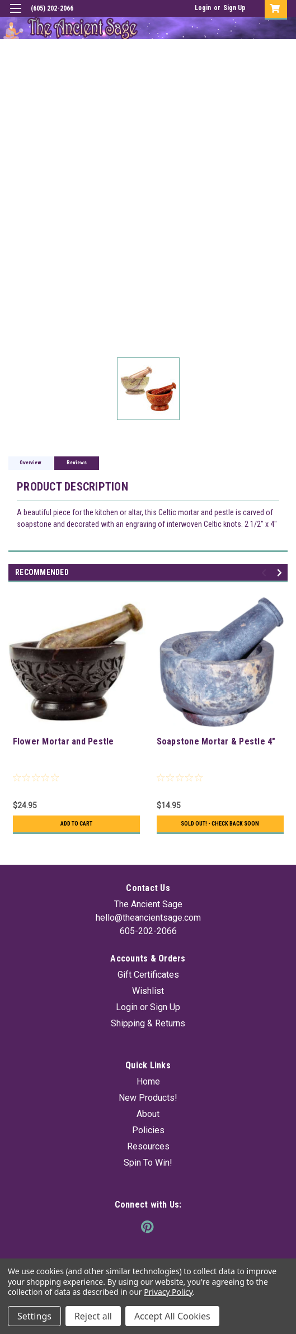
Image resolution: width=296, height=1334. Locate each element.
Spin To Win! (148, 1162)
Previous (265, 573)
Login (203, 8)
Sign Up (234, 8)
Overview (30, 462)
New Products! (148, 1097)
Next (281, 573)
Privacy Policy (168, 1291)
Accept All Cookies (172, 1316)
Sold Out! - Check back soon (220, 824)
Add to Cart (76, 824)
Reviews (77, 462)
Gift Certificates (148, 974)
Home (148, 1081)
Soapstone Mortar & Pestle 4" (216, 741)
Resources (148, 1146)
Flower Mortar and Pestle (63, 741)
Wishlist (148, 991)
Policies (148, 1130)
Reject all (93, 1316)
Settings (34, 1316)
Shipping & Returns (148, 1023)
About (148, 1114)
